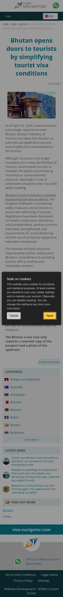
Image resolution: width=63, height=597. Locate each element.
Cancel (14, 315)
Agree (49, 315)
